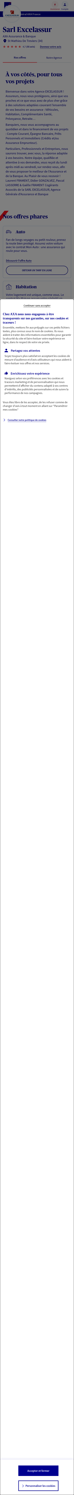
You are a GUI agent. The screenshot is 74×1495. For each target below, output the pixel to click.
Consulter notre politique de (27, 420)
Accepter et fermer (38, 1470)
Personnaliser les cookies (40, 1485)
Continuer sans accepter (37, 305)
